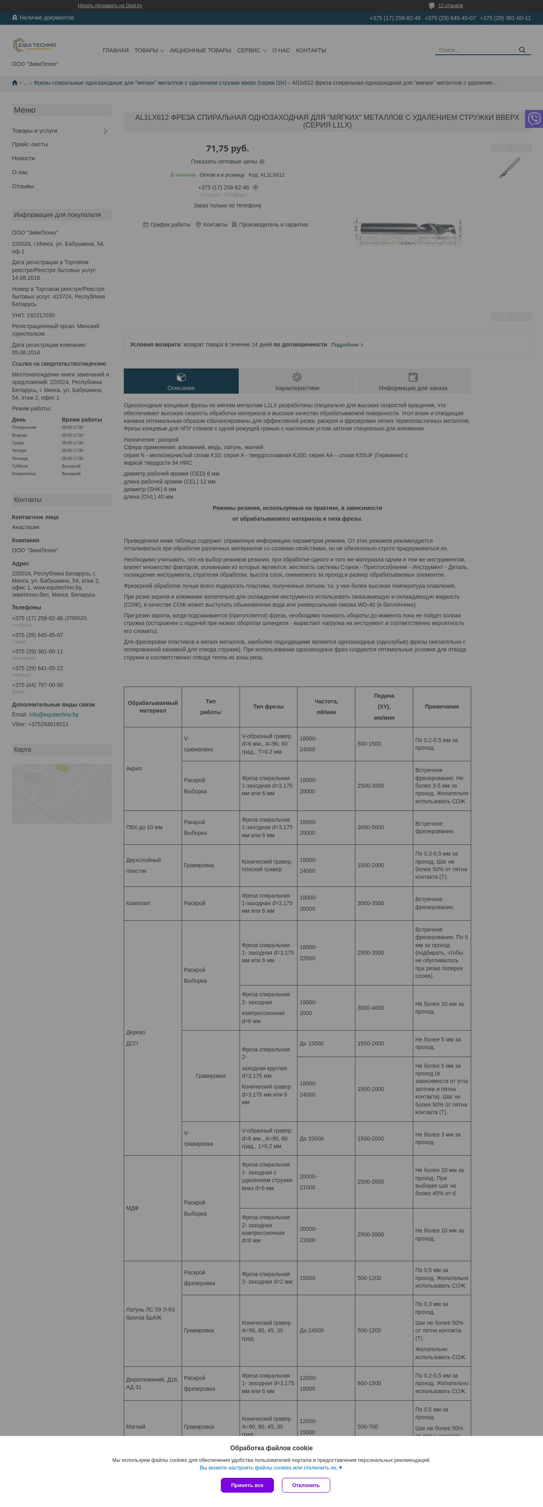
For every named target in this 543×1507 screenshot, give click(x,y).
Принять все (247, 1485)
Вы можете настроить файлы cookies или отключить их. (269, 1468)
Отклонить (306, 1485)
